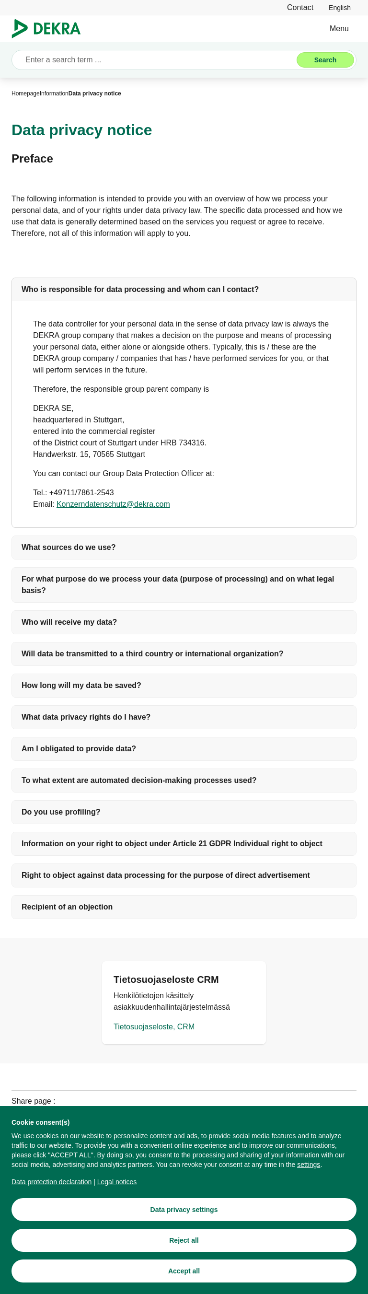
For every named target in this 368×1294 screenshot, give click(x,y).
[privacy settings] (308, 1173)
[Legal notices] (117, 1190)
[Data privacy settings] (184, 1218)
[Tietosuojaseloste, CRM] (184, 1002)
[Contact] (300, 7)
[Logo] (50, 28)
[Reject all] (184, 1248)
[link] (339, 7)
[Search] (325, 60)
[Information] (54, 93)
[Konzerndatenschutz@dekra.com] (113, 504)
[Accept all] (184, 1279)
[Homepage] (26, 93)
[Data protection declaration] (52, 1190)
